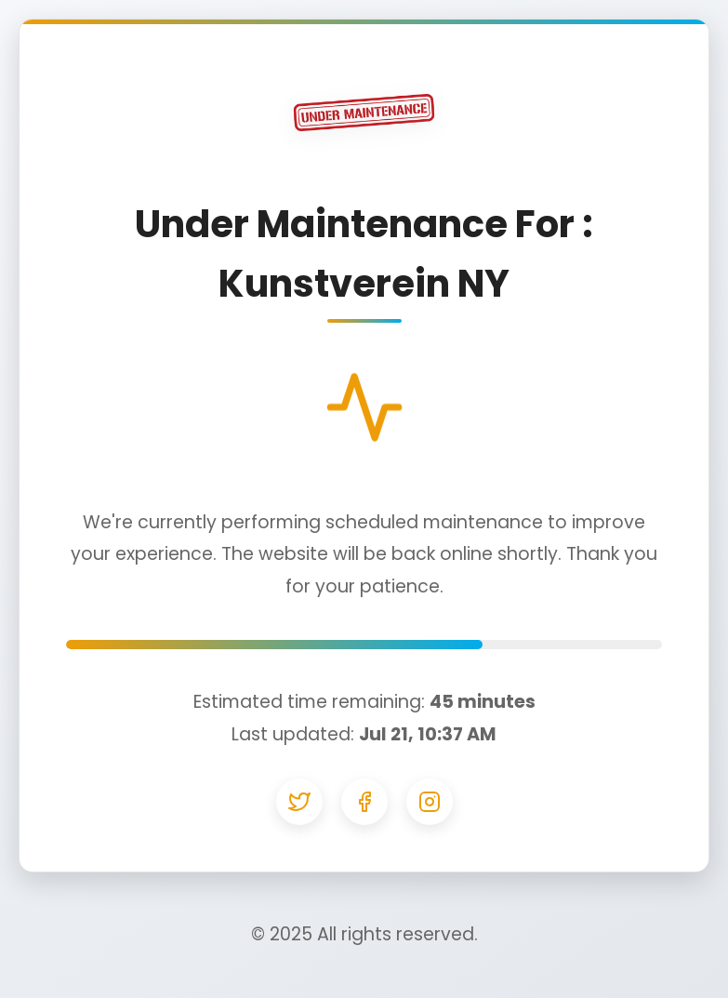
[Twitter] (299, 801)
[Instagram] (429, 801)
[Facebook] (364, 801)
